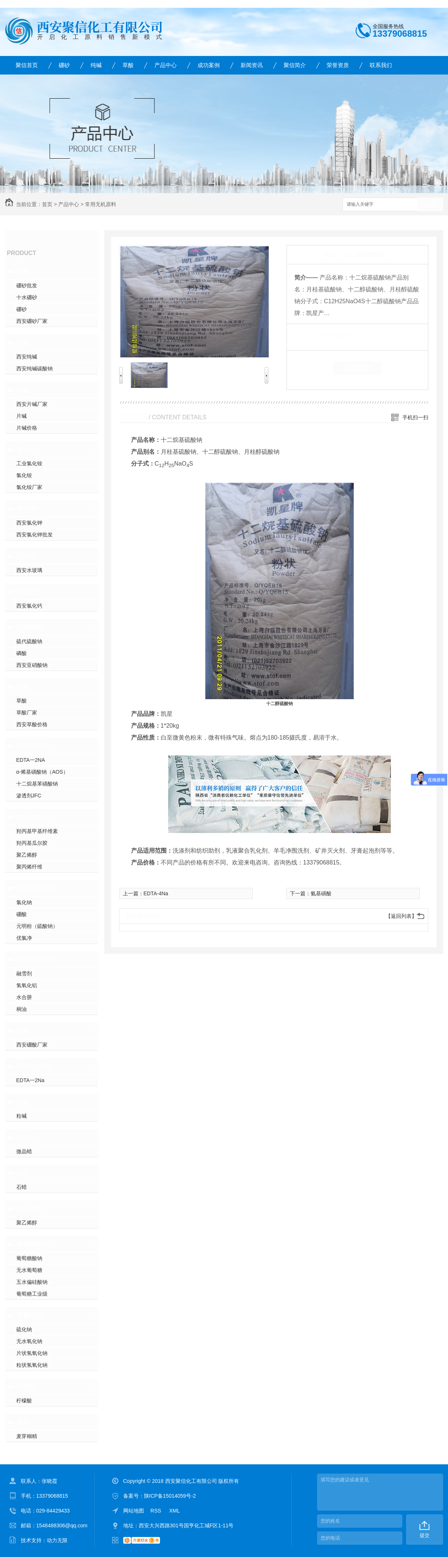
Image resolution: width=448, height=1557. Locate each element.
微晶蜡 (26, 1137)
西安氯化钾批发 (34, 535)
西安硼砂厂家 (32, 321)
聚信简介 (295, 65)
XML (174, 1511)
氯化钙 (26, 591)
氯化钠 (24, 902)
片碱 (23, 390)
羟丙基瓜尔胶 (32, 843)
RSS (156, 1511)
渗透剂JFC (29, 796)
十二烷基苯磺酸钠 (37, 784)
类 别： (307, 335)
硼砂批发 (26, 285)
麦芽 (23, 1422)
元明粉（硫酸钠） (37, 926)
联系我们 (381, 65)
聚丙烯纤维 (29, 867)
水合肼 (24, 997)
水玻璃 (26, 556)
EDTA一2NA (30, 760)
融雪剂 (24, 973)
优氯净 (24, 938)
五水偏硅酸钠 (32, 1282)
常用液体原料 (36, 959)
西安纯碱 (26, 357)
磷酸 (21, 653)
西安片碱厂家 (32, 404)
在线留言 (357, 368)
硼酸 (21, 914)
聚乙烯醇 (26, 855)
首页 (47, 204)
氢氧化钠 (29, 1315)
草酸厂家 (26, 712)
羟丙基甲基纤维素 (37, 831)
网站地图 (133, 1511)
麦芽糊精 (26, 1436)
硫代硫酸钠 (29, 641)
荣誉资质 (338, 65)
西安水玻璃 (29, 570)
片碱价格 (26, 428)
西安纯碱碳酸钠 (34, 368)
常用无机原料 (100, 204)
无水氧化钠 (29, 1341)
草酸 (128, 65)
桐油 (21, 1009)
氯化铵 (26, 449)
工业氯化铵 (29, 463)
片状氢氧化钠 (32, 1353)
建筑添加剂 (33, 817)
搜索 (430, 205)
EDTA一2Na (34, 1066)
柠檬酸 (26, 1386)
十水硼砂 (26, 297)
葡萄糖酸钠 (33, 1244)
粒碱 (23, 1101)
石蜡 (23, 1173)
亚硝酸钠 (29, 627)
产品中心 (165, 65)
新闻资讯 (252, 65)
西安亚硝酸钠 (32, 665)
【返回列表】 (401, 916)
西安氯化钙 (29, 606)
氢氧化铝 (26, 985)
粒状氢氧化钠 (32, 1365)
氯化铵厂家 (29, 487)
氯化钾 (26, 508)
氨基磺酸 (321, 893)
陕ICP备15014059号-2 (170, 1496)
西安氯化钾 (29, 523)
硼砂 (64, 65)
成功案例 (208, 65)
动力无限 (57, 1540)
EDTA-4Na (156, 893)
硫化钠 (24, 1329)
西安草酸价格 (32, 724)
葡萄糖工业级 (32, 1294)
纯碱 (96, 65)
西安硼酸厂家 (32, 1045)
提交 (424, 1535)
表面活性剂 (33, 746)
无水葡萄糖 (29, 1270)
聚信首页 (27, 65)
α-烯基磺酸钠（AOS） (42, 772)
